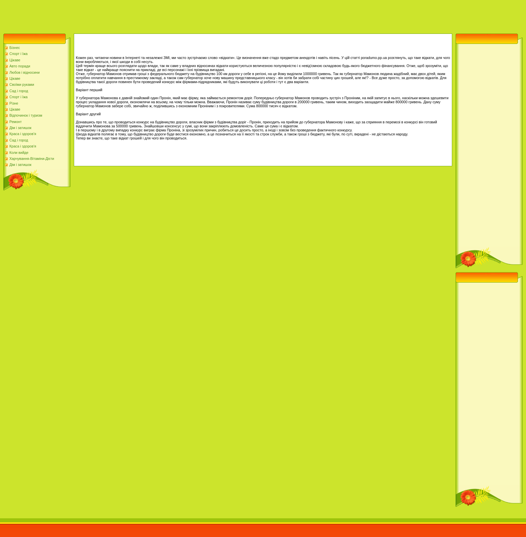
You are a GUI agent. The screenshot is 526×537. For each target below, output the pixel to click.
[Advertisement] (122, 15)
